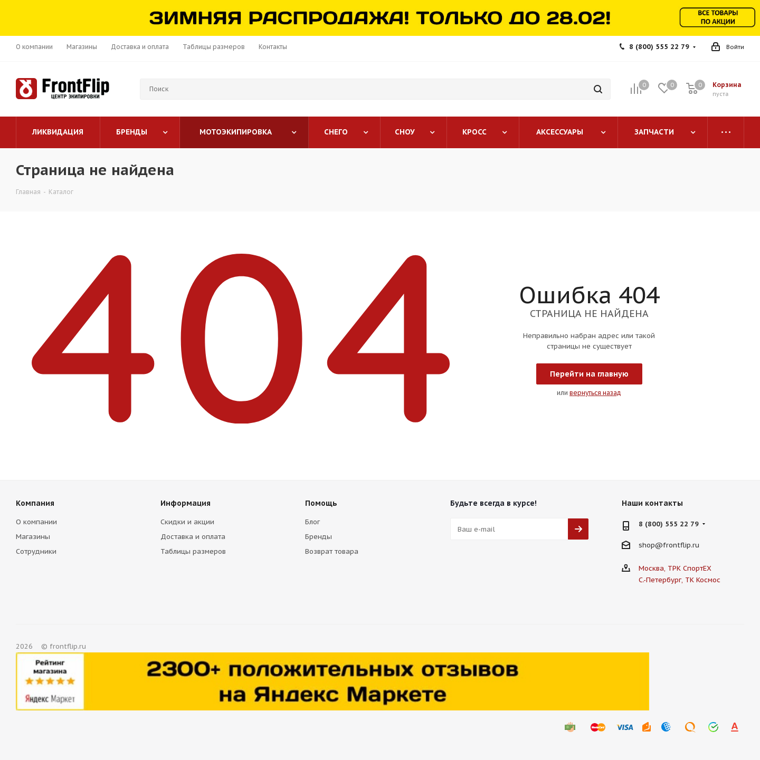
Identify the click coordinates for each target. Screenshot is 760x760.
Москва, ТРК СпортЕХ (675, 568)
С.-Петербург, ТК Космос (679, 579)
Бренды (318, 536)
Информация (185, 503)
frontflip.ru (681, 545)
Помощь (321, 503)
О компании (36, 521)
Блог (312, 521)
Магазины (33, 536)
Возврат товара (331, 551)
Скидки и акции (187, 521)
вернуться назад (595, 393)
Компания (35, 503)
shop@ (651, 545)
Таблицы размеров (193, 551)
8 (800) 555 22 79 (659, 46)
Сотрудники (36, 551)
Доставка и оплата (192, 536)
